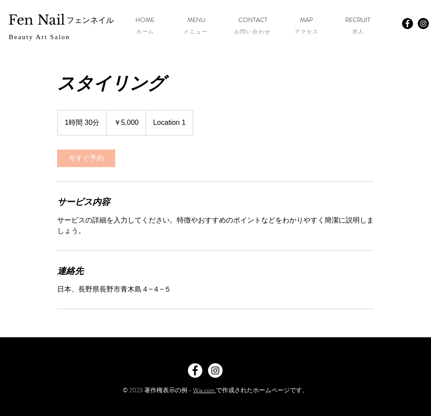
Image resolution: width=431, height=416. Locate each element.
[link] (86, 158)
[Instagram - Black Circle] (423, 23)
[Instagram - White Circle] (215, 370)
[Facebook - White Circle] (195, 370)
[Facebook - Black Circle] (407, 23)
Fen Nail (36, 20)
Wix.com (204, 390)
